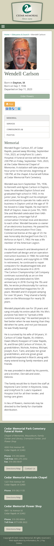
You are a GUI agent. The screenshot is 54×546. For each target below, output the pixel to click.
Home (7, 34)
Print (9, 104)
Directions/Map (13, 468)
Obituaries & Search (20, 34)
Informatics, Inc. (33, 540)
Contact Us (30, 468)
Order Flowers (27, 96)
